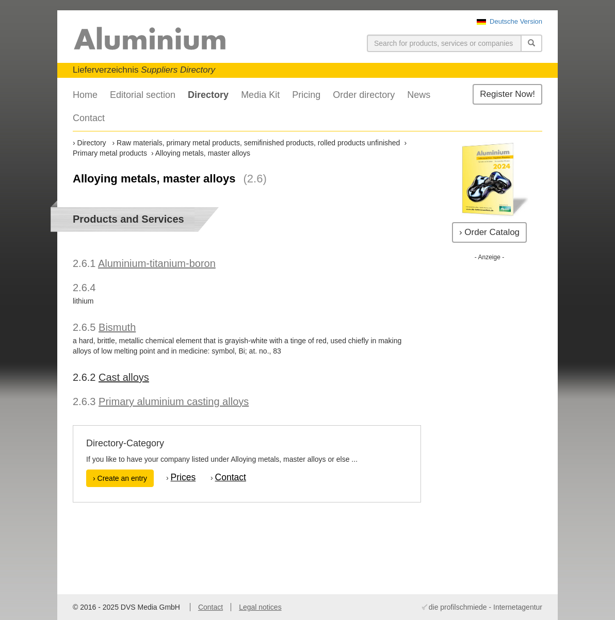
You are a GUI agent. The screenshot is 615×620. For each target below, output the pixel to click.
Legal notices (260, 607)
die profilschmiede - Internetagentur (485, 607)
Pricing (306, 95)
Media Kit (260, 95)
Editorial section (142, 95)
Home (85, 95)
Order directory (364, 95)
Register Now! (507, 94)
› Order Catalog (489, 232)
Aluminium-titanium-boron (157, 263)
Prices (183, 477)
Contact (89, 118)
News (418, 95)
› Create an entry (120, 478)
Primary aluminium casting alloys (174, 401)
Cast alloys (124, 377)
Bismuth (117, 327)
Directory (208, 95)
